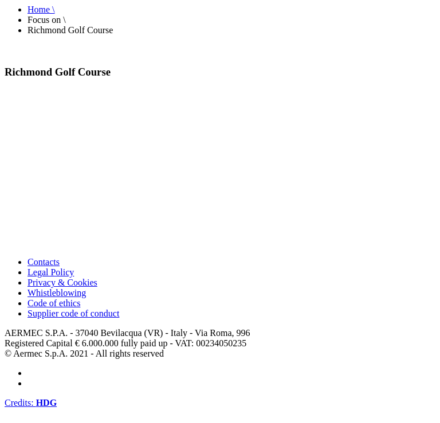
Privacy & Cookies (62, 282)
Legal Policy (51, 272)
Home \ (41, 9)
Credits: (31, 403)
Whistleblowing (57, 293)
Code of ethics (54, 303)
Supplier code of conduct (73, 313)
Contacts (44, 262)
